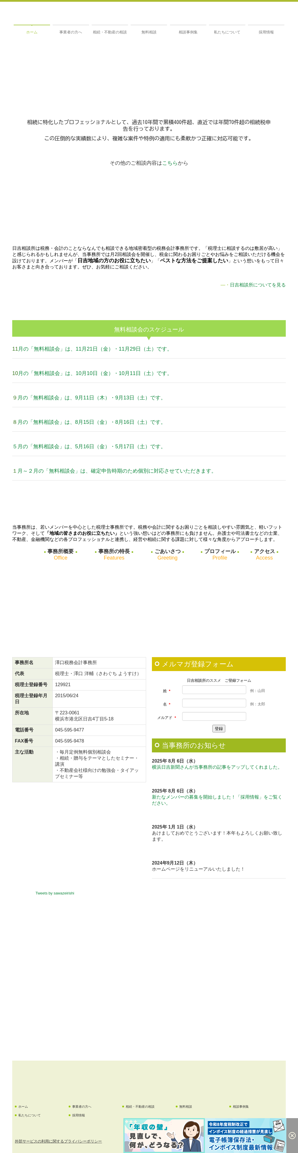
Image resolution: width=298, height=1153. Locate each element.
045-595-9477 (69, 729)
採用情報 (266, 32)
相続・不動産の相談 (110, 32)
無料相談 (149, 32)
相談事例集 (188, 32)
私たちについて (227, 32)
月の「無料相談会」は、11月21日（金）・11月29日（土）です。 (95, 349)
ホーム (32, 32)
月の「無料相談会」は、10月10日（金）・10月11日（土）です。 (95, 373)
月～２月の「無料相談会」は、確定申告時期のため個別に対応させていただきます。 (117, 471)
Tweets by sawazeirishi (55, 893)
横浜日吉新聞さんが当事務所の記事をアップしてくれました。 (217, 767)
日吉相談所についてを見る (258, 284)
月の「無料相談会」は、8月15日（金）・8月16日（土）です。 (91, 422)
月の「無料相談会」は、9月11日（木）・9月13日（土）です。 (91, 398)
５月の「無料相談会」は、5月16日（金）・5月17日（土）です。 (89, 446)
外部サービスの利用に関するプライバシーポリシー (58, 1141)
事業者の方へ (70, 32)
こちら (170, 163)
